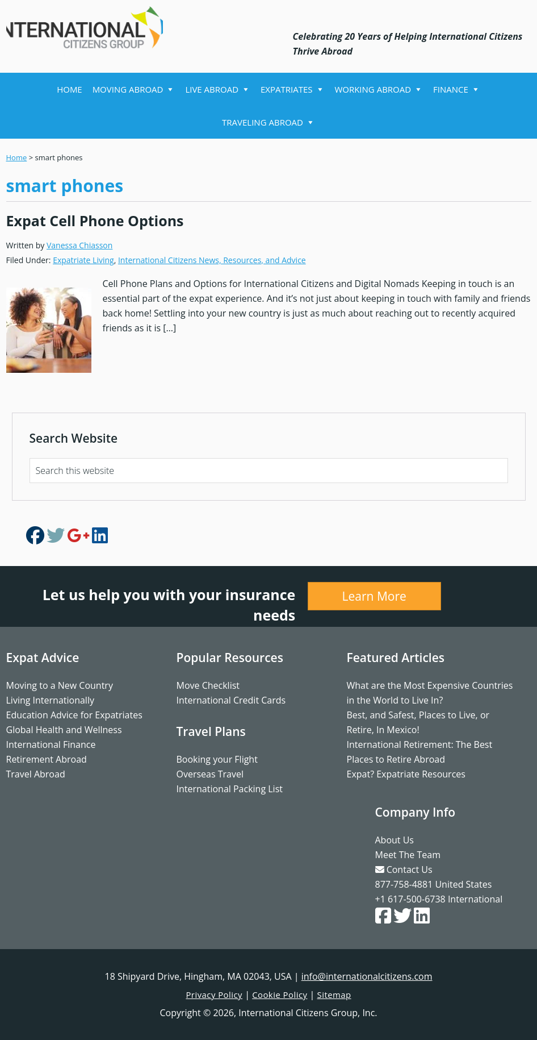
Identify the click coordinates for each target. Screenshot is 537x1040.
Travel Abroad (35, 774)
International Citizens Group (91, 27)
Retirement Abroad (46, 759)
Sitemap (338, 994)
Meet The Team (407, 854)
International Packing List (230, 789)
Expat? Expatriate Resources (406, 774)
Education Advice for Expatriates (74, 715)
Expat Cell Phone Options (95, 220)
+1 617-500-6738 (410, 899)
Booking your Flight (217, 759)
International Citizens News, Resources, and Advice (212, 260)
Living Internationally (50, 700)
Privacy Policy (211, 994)
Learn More (374, 596)
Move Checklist (208, 685)
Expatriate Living (83, 260)
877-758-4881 (404, 884)
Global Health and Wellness (64, 729)
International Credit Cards (231, 700)
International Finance (51, 744)
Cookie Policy (280, 994)
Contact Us (404, 869)
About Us (394, 840)
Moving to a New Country (59, 685)
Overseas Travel (210, 774)
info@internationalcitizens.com (367, 976)
